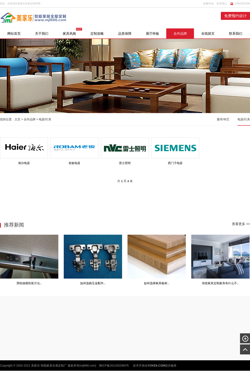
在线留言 (208, 33)
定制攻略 (97, 33)
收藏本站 (208, 3)
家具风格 (69, 33)
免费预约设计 (235, 16)
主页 (17, 119)
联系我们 (222, 3)
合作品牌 (180, 33)
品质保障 (124, 33)
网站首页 (14, 33)
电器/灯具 (45, 119)
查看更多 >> (241, 224)
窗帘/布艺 (223, 119)
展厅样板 (152, 33)
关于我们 (41, 33)
